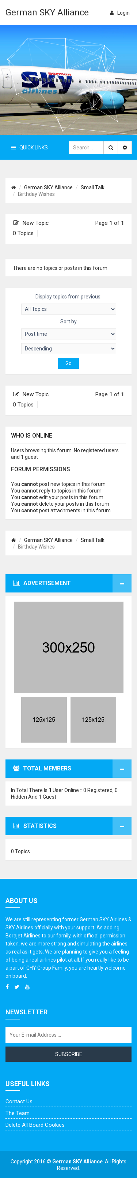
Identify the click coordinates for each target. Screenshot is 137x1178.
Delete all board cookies (35, 1125)
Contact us (19, 1101)
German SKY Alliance (47, 12)
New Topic (31, 223)
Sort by (68, 329)
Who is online (31, 435)
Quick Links (29, 147)
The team (17, 1113)
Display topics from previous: (68, 304)
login (120, 13)
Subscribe (68, 1054)
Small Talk (92, 187)
